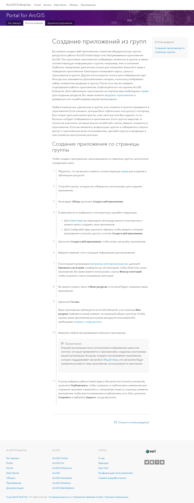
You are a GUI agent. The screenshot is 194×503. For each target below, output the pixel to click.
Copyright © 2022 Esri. (17, 497)
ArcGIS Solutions (61, 483)
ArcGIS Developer (62, 478)
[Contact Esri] (162, 462)
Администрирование (59, 23)
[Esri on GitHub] (157, 462)
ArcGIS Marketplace (63, 488)
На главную (14, 23)
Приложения (88, 4)
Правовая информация (116, 497)
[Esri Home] (150, 451)
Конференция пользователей (115, 473)
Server (9, 468)
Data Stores (60, 4)
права (144, 91)
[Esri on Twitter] (146, 462)
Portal (37, 4)
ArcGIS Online (60, 458)
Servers (47, 4)
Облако (73, 4)
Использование (34, 23)
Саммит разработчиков (112, 478)
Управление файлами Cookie (88, 497)
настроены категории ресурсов (108, 263)
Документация (14, 488)
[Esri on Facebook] (152, 462)
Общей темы (110, 359)
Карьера (103, 463)
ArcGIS (56, 473)
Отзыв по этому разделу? (133, 422)
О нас (101, 458)
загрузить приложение (118, 95)
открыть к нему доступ (87, 321)
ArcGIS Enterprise (18, 4)
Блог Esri (103, 468)
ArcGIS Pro (58, 463)
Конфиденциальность (60, 497)
